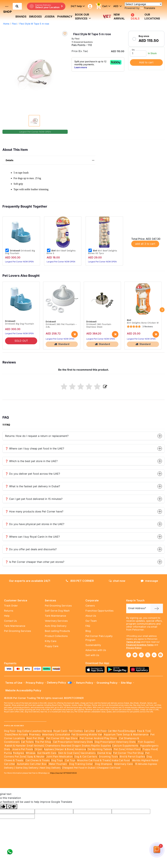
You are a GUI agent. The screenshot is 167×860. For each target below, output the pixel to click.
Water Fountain (58, 764)
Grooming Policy (107, 682)
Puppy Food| (150, 749)
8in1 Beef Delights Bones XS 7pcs (102, 251)
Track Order (11, 605)
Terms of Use (133, 642)
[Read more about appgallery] (140, 669)
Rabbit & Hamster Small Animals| (25, 745)
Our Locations (152, 16)
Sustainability (93, 645)
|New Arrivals (20, 734)
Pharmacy (64, 16)
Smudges (35, 16)
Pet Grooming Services (17, 631)
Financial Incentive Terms (140, 644)
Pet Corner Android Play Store (98, 738)
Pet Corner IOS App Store (62, 738)
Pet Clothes (76, 730)
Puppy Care (51, 646)
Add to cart (146, 62)
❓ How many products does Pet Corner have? (83, 511)
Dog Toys (57, 760)
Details (50, 160)
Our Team (91, 620)
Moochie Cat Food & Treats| (94, 760)
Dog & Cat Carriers (85, 756)
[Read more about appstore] (95, 669)
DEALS (134, 17)
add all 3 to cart (145, 243)
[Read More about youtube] (135, 654)
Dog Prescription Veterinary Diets (116, 741)
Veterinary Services (56, 620)
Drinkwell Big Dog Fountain (20, 251)
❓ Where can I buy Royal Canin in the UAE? (83, 537)
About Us (90, 615)
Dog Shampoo (103, 764)
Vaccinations (88, 753)
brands (20, 16)
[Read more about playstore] (118, 669)
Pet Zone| (120, 749)
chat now (117, 580)
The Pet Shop (43, 741)
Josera (49, 16)
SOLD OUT (21, 340)
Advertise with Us (95, 650)
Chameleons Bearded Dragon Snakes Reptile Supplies (78, 745)
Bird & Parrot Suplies (132, 756)
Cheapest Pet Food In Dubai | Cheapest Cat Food (92, 767)
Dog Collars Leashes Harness (35, 730)
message (149, 580)
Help (6, 615)
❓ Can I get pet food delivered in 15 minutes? (83, 499)
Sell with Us (92, 655)
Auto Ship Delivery (55, 625)
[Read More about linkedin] (154, 654)
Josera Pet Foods (22, 749)
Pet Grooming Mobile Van (86, 734)
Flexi (14, 23)
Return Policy (84, 682)
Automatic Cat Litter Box (31, 764)
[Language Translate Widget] (143, 4)
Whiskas (31, 753)
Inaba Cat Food (121, 760)
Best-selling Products (57, 631)
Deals (8, 734)
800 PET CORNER (80, 580)
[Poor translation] (12, 806)
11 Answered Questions (82, 42)
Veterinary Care (123, 764)
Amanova (80, 749)
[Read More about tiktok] (160, 654)
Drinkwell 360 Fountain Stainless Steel (98, 325)
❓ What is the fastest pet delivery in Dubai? (83, 486)
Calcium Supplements (125, 745)
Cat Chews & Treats (38, 760)
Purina (8, 753)
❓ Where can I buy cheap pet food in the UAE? (83, 448)
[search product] (17, 6)
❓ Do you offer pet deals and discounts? (83, 549)
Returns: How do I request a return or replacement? (83, 436)
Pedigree (18, 753)
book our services (83, 16)
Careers (90, 605)
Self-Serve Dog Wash (57, 610)
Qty (133, 50)
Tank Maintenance (14, 625)
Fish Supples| (146, 741)
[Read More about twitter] (147, 654)
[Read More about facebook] (128, 654)
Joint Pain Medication (59, 756)
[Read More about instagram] (141, 654)
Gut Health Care (47, 753)
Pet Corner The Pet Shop (128, 753)
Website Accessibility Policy (23, 690)
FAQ (87, 625)
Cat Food (101, 730)
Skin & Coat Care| (69, 753)
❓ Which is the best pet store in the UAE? (83, 461)
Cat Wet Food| (115, 730)
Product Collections (56, 636)
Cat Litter (89, 730)
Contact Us (10, 620)
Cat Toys (70, 760)
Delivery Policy (59, 682)
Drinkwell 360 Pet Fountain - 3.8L (61, 325)
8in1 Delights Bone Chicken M (143, 322)
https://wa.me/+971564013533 (63, 773)
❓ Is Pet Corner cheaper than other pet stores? (83, 562)
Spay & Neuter (36, 756)
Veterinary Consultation (56, 734)
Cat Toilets (27, 741)
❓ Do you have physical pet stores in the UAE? (83, 524)
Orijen (39, 749)
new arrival (119, 16)
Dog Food (10, 730)
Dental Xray (104, 753)
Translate (147, 8)
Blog (88, 631)
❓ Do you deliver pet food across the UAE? (83, 474)
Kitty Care (50, 641)
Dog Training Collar (80, 764)
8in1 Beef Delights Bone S (61, 251)
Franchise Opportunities (99, 610)
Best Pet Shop (36, 738)
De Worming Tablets (100, 749)
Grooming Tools (108, 756)
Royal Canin (60, 730)
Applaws (49, 749)
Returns (8, 610)
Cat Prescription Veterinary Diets (73, 741)
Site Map (126, 682)
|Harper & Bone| (64, 749)
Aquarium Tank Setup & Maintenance (126, 734)
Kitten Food (133, 749)
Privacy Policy (134, 647)
